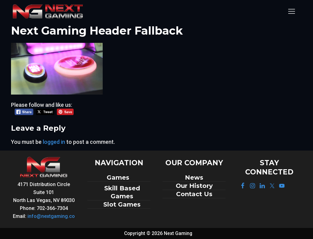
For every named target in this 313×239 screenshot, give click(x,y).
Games (119, 177)
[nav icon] (291, 11)
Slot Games (122, 204)
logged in (54, 142)
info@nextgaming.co (51, 216)
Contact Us (194, 194)
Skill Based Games (122, 192)
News (194, 177)
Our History (194, 185)
